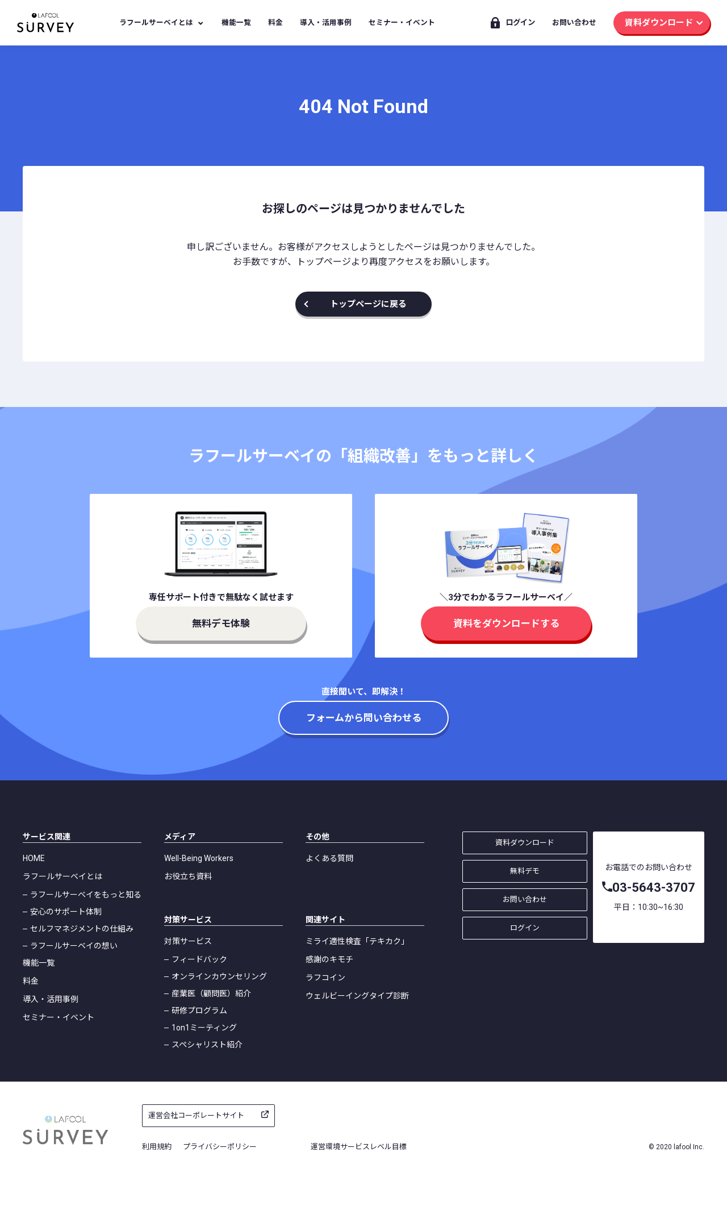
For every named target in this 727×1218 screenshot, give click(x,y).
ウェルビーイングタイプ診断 (357, 995)
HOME (34, 858)
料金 (275, 22)
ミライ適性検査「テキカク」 (357, 941)
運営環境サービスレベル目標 (359, 1146)
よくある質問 (329, 858)
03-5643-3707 (653, 887)
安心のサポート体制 (66, 911)
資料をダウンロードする (506, 623)
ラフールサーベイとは (156, 22)
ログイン (520, 22)
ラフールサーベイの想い (74, 945)
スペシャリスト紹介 (207, 1044)
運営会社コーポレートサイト (196, 1115)
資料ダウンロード (659, 23)
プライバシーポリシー (220, 1146)
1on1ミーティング (204, 1027)
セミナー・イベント (402, 22)
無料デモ (525, 871)
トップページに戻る (368, 304)
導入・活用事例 (326, 22)
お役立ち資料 (188, 876)
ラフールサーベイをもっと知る (85, 894)
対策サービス (188, 941)
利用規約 (157, 1146)
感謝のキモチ (329, 959)
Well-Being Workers (198, 858)
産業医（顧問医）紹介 (211, 993)
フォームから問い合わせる (363, 718)
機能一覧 (236, 22)
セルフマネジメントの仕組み (81, 928)
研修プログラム (199, 1010)
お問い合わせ (574, 22)
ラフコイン (325, 977)
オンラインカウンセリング (219, 976)
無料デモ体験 (221, 623)
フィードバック (199, 959)
